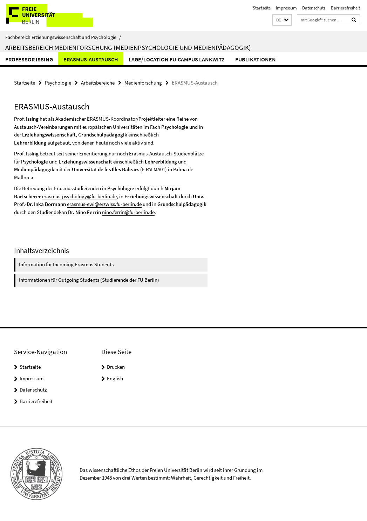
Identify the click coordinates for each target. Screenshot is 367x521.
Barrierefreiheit (345, 8)
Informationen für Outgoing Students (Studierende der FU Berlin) (89, 279)
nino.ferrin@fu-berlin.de (128, 212)
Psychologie (58, 82)
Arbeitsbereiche (98, 82)
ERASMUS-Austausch (90, 59)
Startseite (262, 8)
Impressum (286, 8)
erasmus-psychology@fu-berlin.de (79, 196)
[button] (282, 20)
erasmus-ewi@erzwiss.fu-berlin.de (104, 204)
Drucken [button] (116, 366)
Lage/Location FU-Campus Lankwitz (177, 59)
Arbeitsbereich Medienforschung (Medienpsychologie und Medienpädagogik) (128, 47)
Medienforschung (143, 82)
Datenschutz (314, 8)
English (115, 378)
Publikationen (255, 59)
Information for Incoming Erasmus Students (66, 264)
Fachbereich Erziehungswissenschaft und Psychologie (63, 37)
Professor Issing (29, 59)
